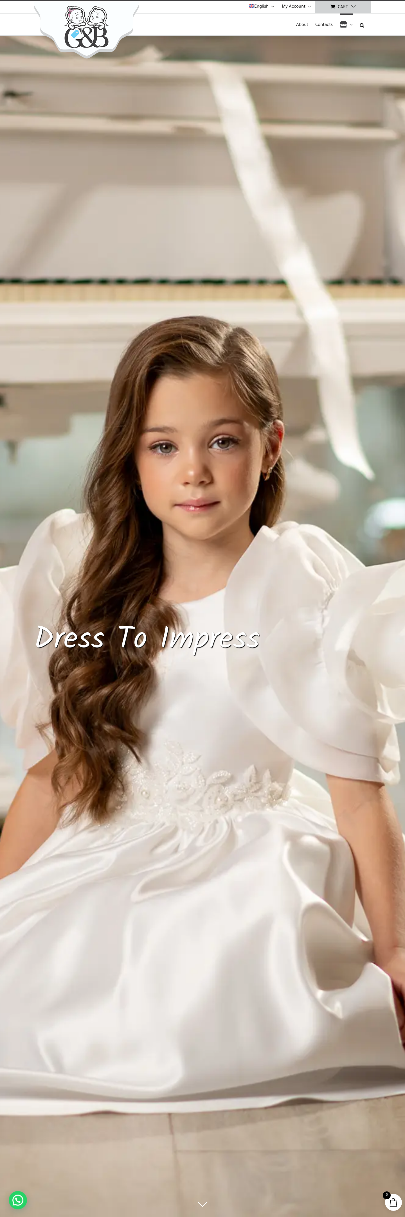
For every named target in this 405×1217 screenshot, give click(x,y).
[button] (362, 24)
